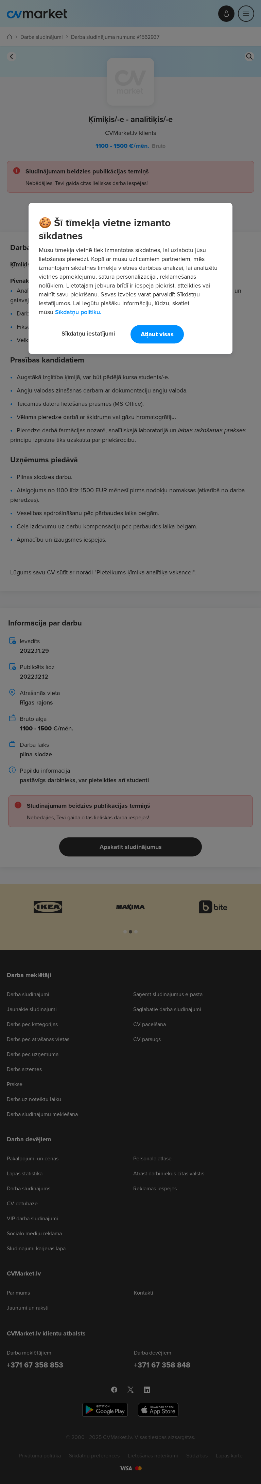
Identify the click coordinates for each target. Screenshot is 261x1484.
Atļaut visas (157, 334)
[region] (130, 278)
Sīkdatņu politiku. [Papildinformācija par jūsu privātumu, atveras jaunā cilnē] (78, 312)
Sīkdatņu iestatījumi (88, 333)
